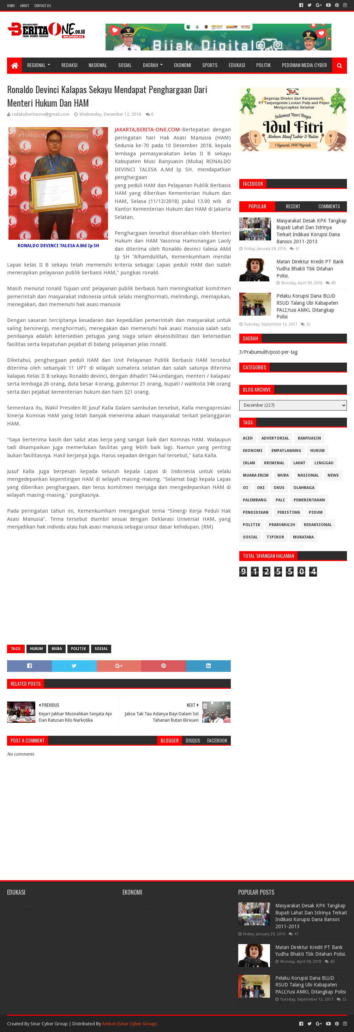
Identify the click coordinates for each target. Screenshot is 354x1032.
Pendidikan (256, 512)
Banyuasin (309, 438)
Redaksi (69, 64)
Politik (263, 64)
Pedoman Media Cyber (304, 64)
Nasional (98, 64)
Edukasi (237, 64)
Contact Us (42, 5)
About (24, 5)
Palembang (255, 500)
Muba (57, 649)
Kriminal (274, 463)
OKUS (279, 487)
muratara (303, 537)
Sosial (125, 64)
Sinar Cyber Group (49, 1023)
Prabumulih (282, 525)
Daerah (150, 64)
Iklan (249, 463)
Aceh (248, 438)
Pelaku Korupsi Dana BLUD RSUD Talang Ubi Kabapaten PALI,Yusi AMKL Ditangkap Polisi (310, 985)
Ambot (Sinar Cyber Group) (129, 1023)
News (333, 475)
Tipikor (275, 537)
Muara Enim (256, 475)
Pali (280, 500)
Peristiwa (288, 512)
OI (245, 487)
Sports (209, 64)
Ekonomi (182, 64)
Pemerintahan (309, 500)
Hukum (36, 649)
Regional (36, 64)
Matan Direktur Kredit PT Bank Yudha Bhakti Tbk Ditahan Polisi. (310, 268)
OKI (261, 487)
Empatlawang (286, 450)
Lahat (299, 463)
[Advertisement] (119, 588)
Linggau (324, 463)
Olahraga (303, 487)
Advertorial (275, 438)
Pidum (316, 512)
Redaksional (318, 525)
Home (11, 5)
